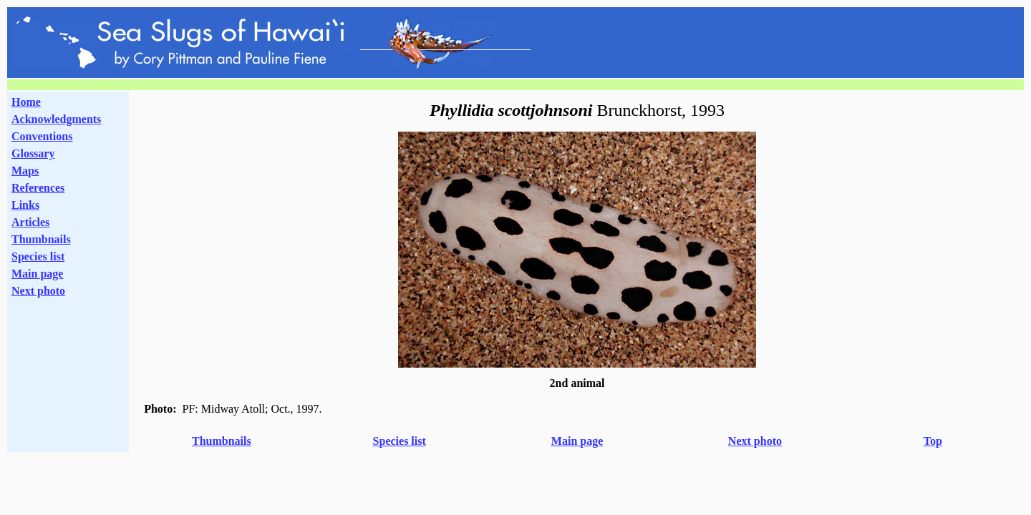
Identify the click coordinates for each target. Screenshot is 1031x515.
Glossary (32, 153)
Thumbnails (41, 239)
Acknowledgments (56, 119)
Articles (30, 222)
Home (26, 102)
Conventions (41, 136)
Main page (37, 274)
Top (933, 441)
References (37, 188)
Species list (37, 256)
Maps (25, 171)
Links (25, 205)
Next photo (755, 441)
